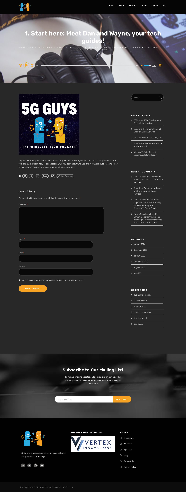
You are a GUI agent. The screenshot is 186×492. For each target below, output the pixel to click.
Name (22, 239)
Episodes (133, 5)
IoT (52, 176)
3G (25, 176)
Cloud (45, 176)
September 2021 (141, 261)
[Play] (26, 65)
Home (111, 5)
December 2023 (140, 250)
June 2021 (138, 273)
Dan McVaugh (45, 47)
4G (31, 176)
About (122, 5)
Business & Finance (142, 295)
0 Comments (103, 50)
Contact (155, 5)
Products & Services (142, 312)
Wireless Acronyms (65, 176)
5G (37, 176)
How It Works (140, 306)
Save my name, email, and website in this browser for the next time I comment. (53, 280)
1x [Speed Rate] (154, 65)
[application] (87, 65)
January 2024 (139, 244)
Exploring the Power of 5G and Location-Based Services (148, 179)
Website (22, 266)
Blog (144, 5)
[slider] (87, 65)
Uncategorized (140, 318)
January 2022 (139, 255)
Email (21, 253)
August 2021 (139, 267)
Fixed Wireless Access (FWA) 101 (148, 137)
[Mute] (142, 65)
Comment (23, 204)
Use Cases (138, 324)
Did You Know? (140, 300)
